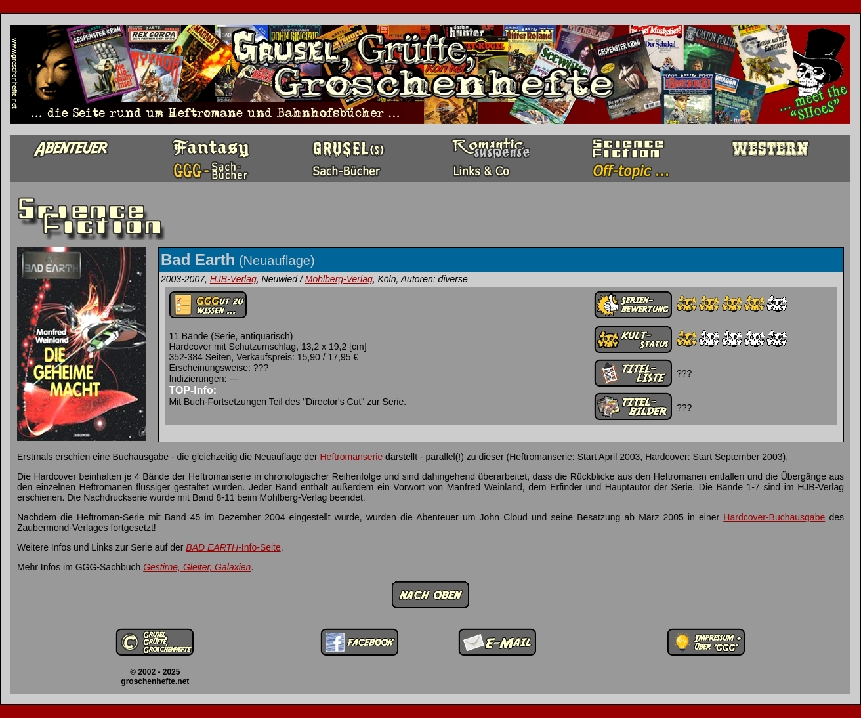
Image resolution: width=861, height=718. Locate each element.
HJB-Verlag (233, 279)
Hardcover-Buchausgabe (774, 517)
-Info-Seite (233, 547)
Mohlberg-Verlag (339, 279)
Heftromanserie (351, 457)
